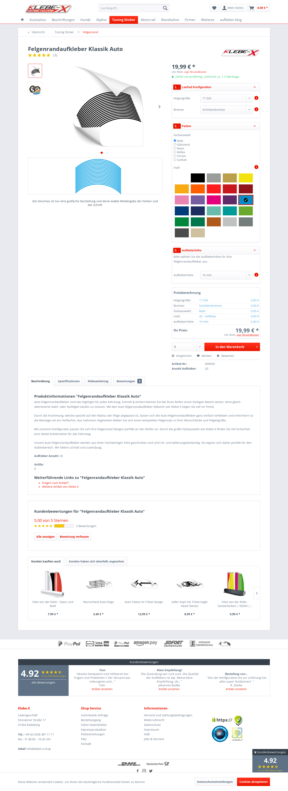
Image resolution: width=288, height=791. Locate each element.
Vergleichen (182, 356)
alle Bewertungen (43, 682)
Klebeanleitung (98, 381)
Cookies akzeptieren (253, 782)
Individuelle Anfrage (94, 715)
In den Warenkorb (237, 346)
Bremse (179, 109)
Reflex (181, 152)
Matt (180, 141)
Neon (180, 148)
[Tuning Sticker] (123, 20)
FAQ (83, 739)
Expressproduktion (93, 729)
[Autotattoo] (38, 20)
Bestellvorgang (91, 720)
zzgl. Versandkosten (195, 72)
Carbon (182, 160)
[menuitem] (134, 8)
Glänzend (183, 144)
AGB (147, 734)
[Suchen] (165, 8)
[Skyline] (101, 20)
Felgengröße (182, 98)
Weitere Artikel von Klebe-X (59, 487)
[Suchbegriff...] (134, 8)
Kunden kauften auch (46, 561)
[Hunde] (85, 20)
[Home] (22, 20)
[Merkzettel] (214, 8)
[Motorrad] (148, 20)
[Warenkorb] (258, 8)
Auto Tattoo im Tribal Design (144, 602)
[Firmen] (190, 20)
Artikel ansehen (102, 689)
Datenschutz (152, 725)
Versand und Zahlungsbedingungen (168, 715)
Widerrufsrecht (154, 720)
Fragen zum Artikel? (54, 483)
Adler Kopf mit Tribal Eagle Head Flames (190, 604)
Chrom (181, 156)
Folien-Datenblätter (94, 725)
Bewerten (225, 356)
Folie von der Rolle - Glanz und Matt (52, 604)
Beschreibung (40, 381)
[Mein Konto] (232, 8)
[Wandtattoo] (170, 20)
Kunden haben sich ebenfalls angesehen (96, 561)
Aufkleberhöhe (183, 275)
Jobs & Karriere (154, 739)
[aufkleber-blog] (231, 20)
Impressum (151, 729)
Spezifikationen (69, 381)
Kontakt (86, 744)
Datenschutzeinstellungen (215, 782)
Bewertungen (129, 381)
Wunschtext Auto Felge (98, 602)
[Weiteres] (207, 20)
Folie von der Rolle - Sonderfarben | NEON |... (235, 604)
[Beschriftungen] (63, 20)
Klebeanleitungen (93, 734)
